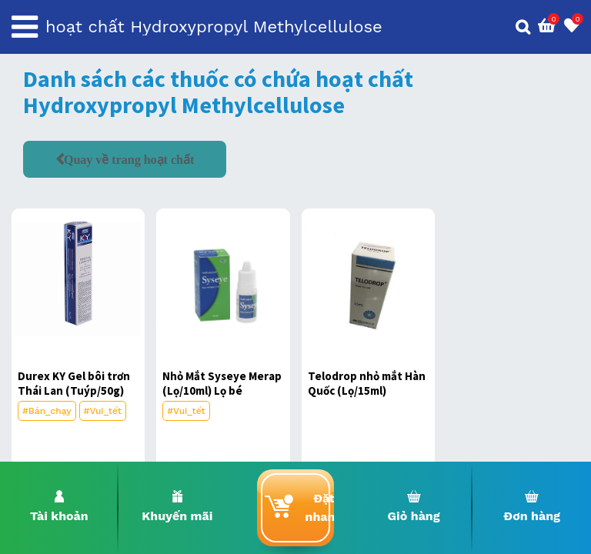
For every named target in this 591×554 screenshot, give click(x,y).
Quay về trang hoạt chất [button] (129, 159)
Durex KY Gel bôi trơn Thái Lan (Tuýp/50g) (74, 383)
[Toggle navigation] (25, 27)
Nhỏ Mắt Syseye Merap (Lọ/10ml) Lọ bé (222, 383)
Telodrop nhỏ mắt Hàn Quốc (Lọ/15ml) (367, 383)
